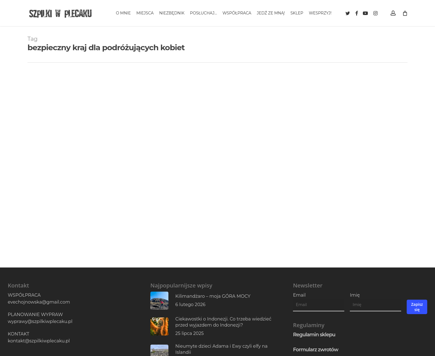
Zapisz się (417, 307)
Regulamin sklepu (314, 335)
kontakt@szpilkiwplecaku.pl (39, 341)
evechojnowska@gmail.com (39, 302)
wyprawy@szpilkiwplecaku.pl (40, 321)
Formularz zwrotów (315, 350)
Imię (355, 295)
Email (299, 295)
